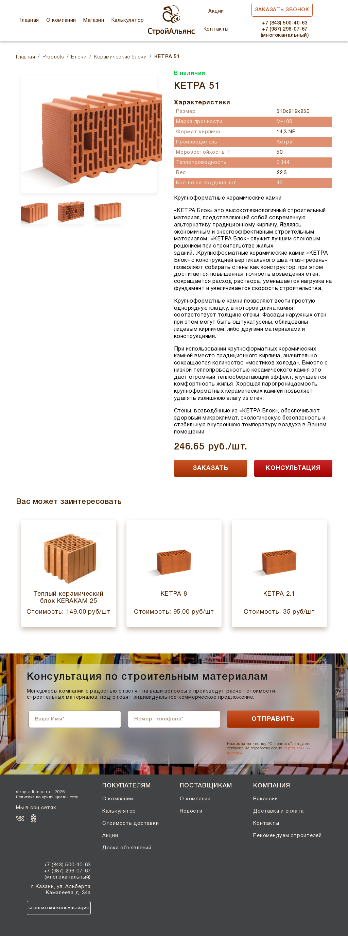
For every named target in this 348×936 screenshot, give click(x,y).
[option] (89, 134)
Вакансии (265, 799)
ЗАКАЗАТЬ (210, 468)
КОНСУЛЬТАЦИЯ (293, 468)
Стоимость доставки (130, 823)
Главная (29, 20)
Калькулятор (127, 20)
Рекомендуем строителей (287, 835)
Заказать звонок (282, 9)
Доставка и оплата (278, 811)
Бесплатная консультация (59, 908)
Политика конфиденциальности (47, 797)
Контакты (216, 29)
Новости (191, 811)
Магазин (93, 20)
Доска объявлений (127, 848)
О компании (61, 20)
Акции (216, 11)
